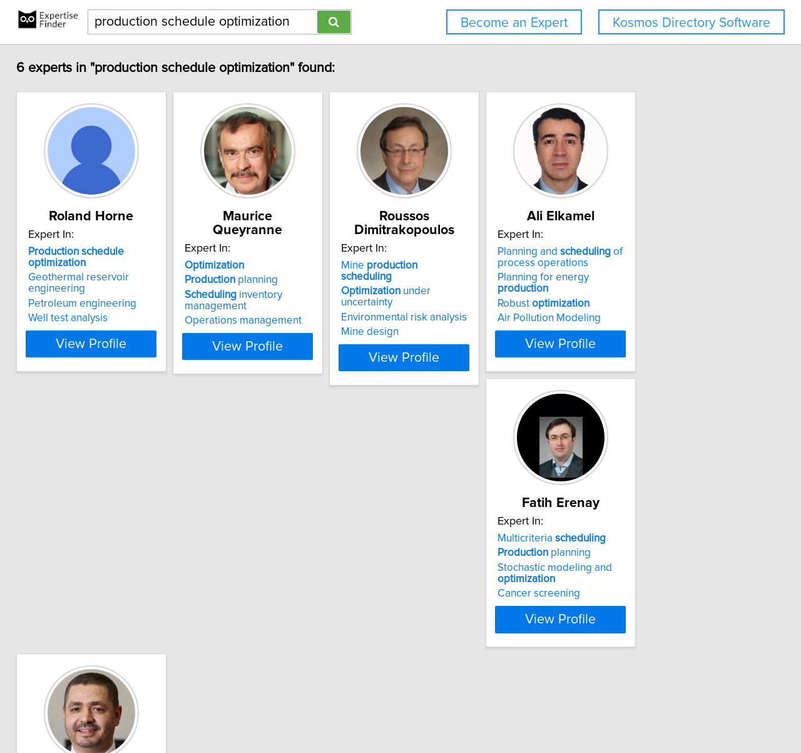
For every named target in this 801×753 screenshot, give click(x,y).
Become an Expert (514, 22)
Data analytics (257, 598)
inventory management (273, 300)
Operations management (283, 320)
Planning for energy (672, 291)
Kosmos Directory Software (691, 22)
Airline (266, 554)
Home (399, 707)
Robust (646, 306)
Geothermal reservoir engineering (87, 285)
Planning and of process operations (662, 271)
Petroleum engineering (91, 306)
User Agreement (488, 707)
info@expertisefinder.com (329, 707)
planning (271, 279)
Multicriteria (91, 554)
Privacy (433, 707)
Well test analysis (76, 320)
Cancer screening (78, 609)
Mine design (441, 309)
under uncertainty (484, 279)
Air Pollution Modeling (651, 320)
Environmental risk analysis (475, 294)
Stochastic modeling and (94, 589)
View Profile (116, 346)
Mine (477, 265)
